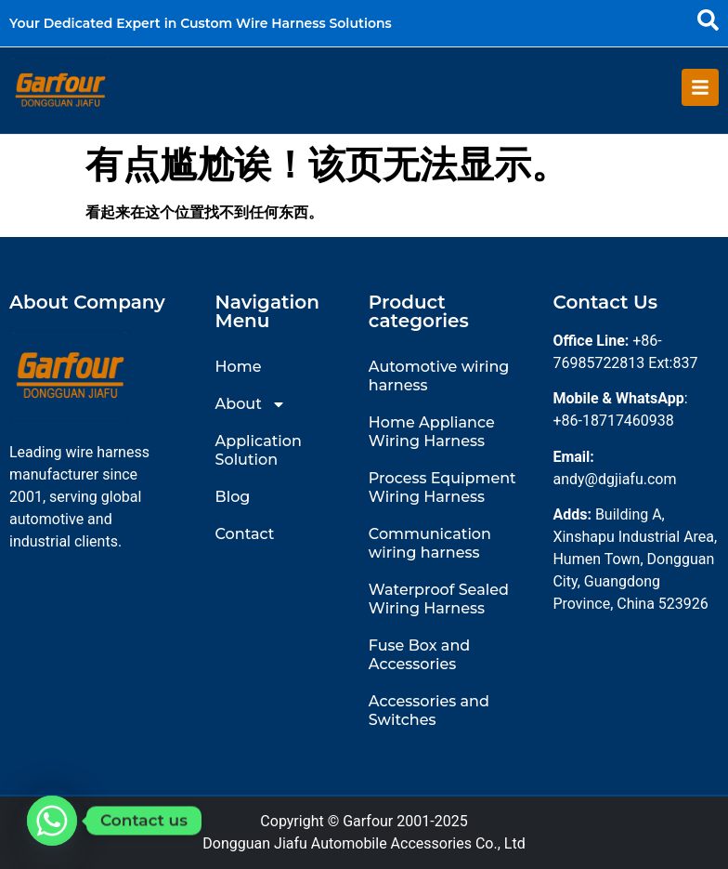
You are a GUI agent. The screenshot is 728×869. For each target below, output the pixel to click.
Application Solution (258, 450)
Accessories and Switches (429, 710)
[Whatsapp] (52, 821)
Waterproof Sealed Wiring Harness (439, 599)
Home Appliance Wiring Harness (432, 432)
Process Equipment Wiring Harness (442, 487)
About (250, 404)
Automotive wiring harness (439, 376)
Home (238, 366)
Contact (245, 534)
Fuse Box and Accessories (419, 655)
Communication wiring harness (430, 543)
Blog (233, 497)
